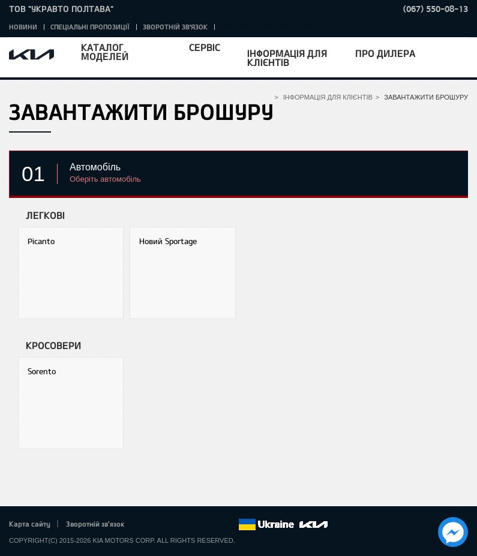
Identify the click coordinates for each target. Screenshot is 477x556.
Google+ (179, 525)
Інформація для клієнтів (287, 57)
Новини (23, 27)
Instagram (212, 525)
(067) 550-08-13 (435, 9)
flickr (229, 525)
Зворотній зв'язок (175, 27)
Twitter (162, 525)
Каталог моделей (104, 52)
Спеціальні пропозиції (90, 27)
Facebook (146, 525)
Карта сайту (29, 523)
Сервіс (204, 47)
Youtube (196, 525)
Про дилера (385, 53)
